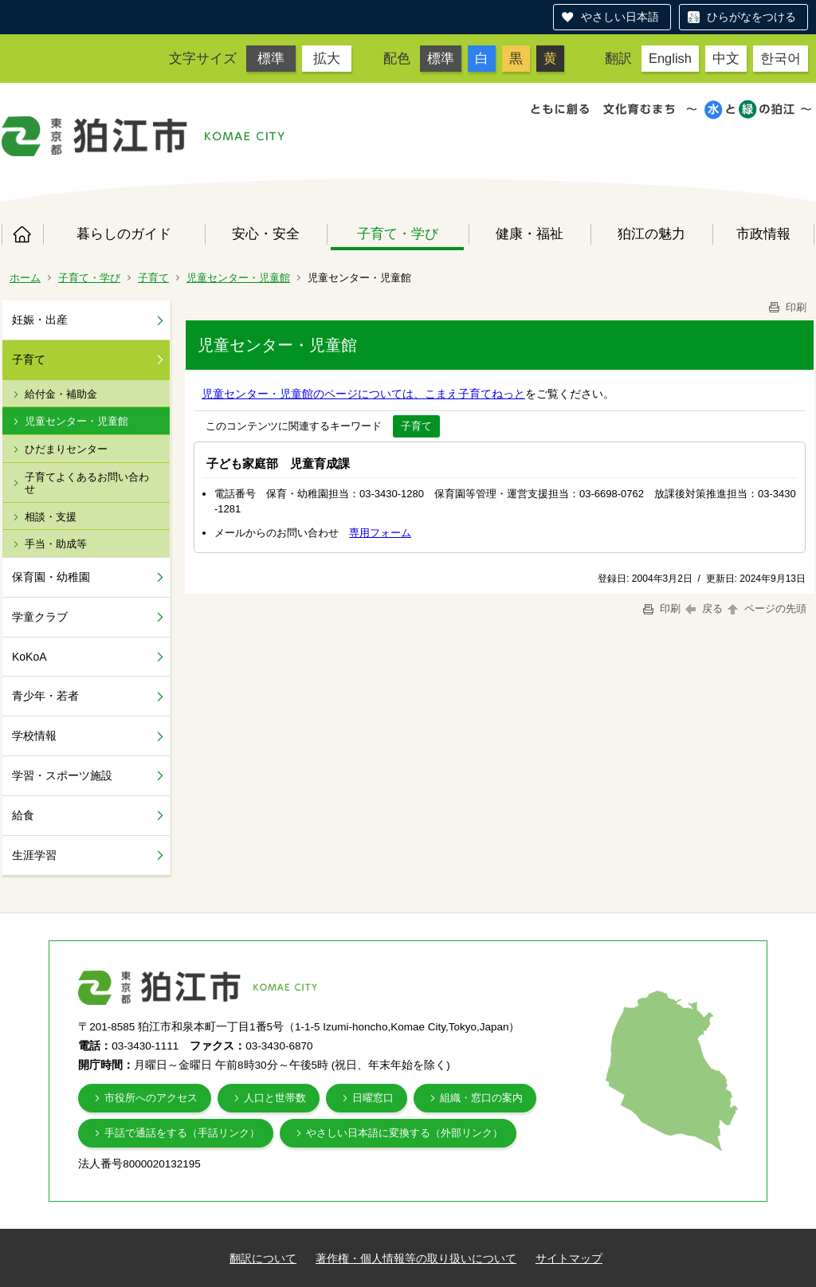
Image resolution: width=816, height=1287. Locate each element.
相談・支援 (50, 517)
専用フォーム (380, 533)
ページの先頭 (765, 608)
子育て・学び (397, 233)
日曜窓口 (373, 1098)
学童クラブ (40, 616)
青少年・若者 (45, 695)
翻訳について (263, 1258)
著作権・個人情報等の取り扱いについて (416, 1258)
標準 (270, 58)
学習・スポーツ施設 (62, 775)
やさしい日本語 (620, 16)
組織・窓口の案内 (481, 1098)
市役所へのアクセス (151, 1098)
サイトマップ (569, 1258)
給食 (23, 815)
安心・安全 (266, 233)
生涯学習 (34, 855)
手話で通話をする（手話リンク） (182, 1133)
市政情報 (763, 233)
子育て (153, 278)
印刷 (786, 307)
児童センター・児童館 (238, 278)
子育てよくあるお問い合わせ (87, 483)
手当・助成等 (56, 544)
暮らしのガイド (123, 233)
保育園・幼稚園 (51, 577)
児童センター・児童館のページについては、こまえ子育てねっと (363, 393)
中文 (726, 58)
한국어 (780, 58)
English (670, 58)
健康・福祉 (529, 233)
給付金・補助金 (61, 394)
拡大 (326, 58)
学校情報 (34, 735)
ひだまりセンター (66, 449)
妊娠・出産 (40, 319)
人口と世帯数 (275, 1098)
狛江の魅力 (651, 233)
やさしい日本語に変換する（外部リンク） (404, 1133)
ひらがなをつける (751, 16)
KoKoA (29, 656)
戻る (704, 608)
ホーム (22, 234)
